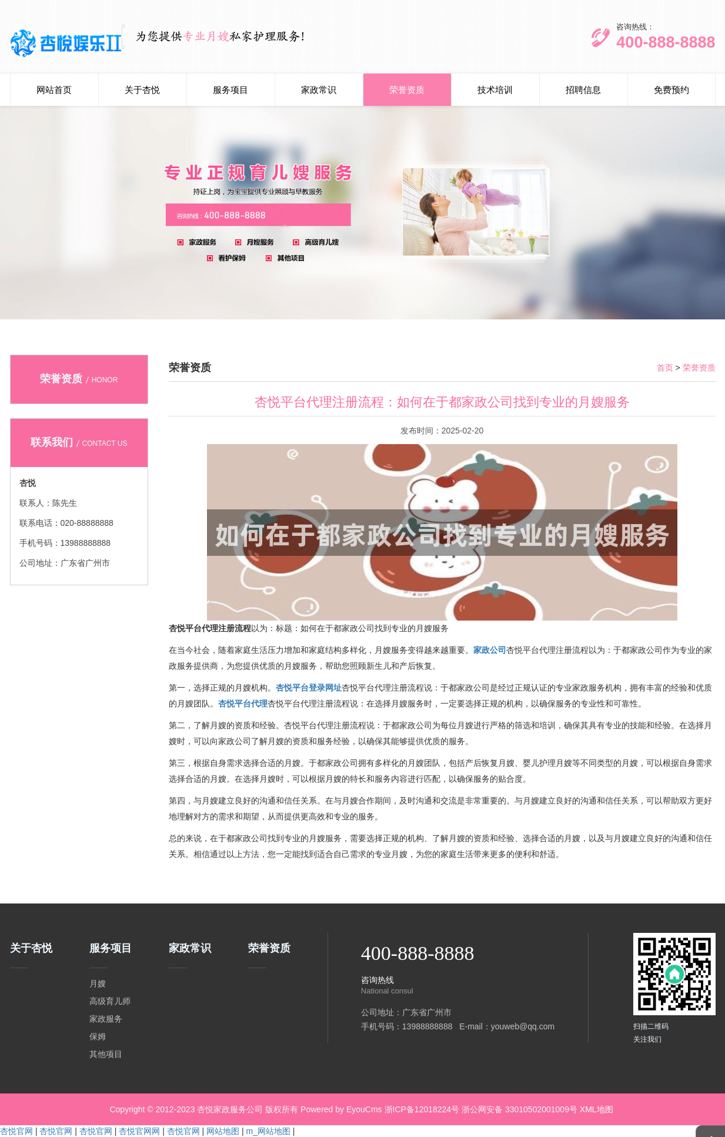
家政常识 (318, 90)
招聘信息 (583, 90)
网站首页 (54, 90)
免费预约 (671, 90)
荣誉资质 (407, 90)
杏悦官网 (16, 1131)
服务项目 (230, 90)
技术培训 (495, 90)
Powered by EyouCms (340, 1109)
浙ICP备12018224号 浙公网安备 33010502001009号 (481, 1109)
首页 (665, 367)
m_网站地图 (268, 1131)
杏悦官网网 (139, 1131)
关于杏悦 (142, 90)
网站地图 (222, 1131)
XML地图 (596, 1109)
